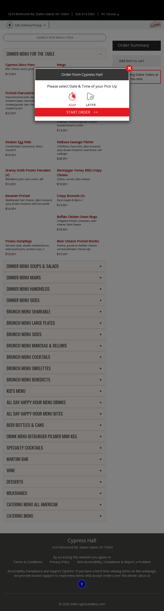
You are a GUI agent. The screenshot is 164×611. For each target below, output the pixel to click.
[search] (82, 68)
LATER (91, 99)
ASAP (72, 99)
